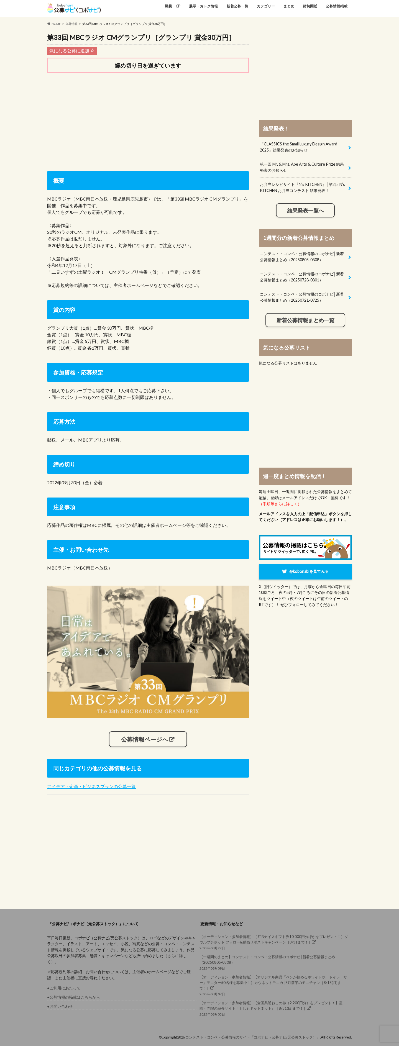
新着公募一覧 (237, 6)
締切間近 (310, 6)
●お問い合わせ (60, 1006)
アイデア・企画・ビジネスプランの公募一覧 (91, 786)
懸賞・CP (172, 6)
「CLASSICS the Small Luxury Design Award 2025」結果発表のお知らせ (298, 147)
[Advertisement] (148, 121)
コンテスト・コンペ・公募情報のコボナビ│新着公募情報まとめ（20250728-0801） (302, 276)
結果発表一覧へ (305, 210)
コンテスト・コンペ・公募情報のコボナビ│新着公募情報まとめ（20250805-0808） (302, 256)
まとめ (288, 6)
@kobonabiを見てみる (309, 571)
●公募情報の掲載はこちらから (73, 997)
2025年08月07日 (274, 985)
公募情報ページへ (144, 739)
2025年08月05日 (274, 1008)
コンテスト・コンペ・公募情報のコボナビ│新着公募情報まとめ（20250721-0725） (302, 297)
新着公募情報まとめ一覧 (305, 320)
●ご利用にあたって (64, 988)
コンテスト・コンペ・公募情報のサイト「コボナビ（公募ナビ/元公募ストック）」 (252, 1037)
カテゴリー (266, 6)
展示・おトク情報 (203, 6)
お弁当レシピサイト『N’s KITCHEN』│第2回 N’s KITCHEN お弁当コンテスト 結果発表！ (302, 187)
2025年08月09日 (274, 962)
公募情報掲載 (336, 6)
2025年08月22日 (274, 942)
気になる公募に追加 (71, 50)
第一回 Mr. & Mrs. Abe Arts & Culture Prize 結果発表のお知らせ (302, 167)
